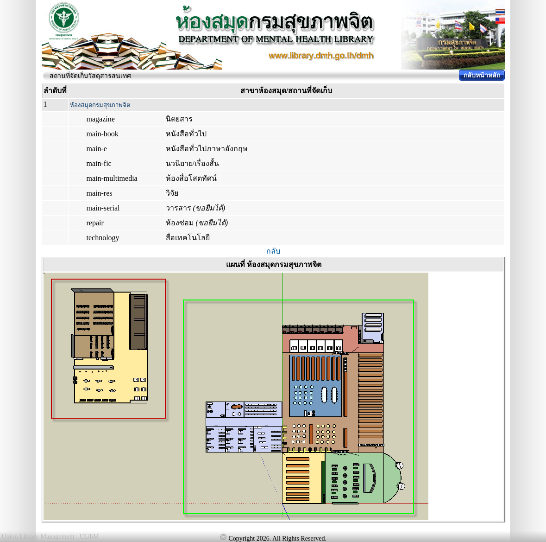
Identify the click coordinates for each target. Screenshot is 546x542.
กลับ (273, 251)
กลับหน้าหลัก (482, 75)
